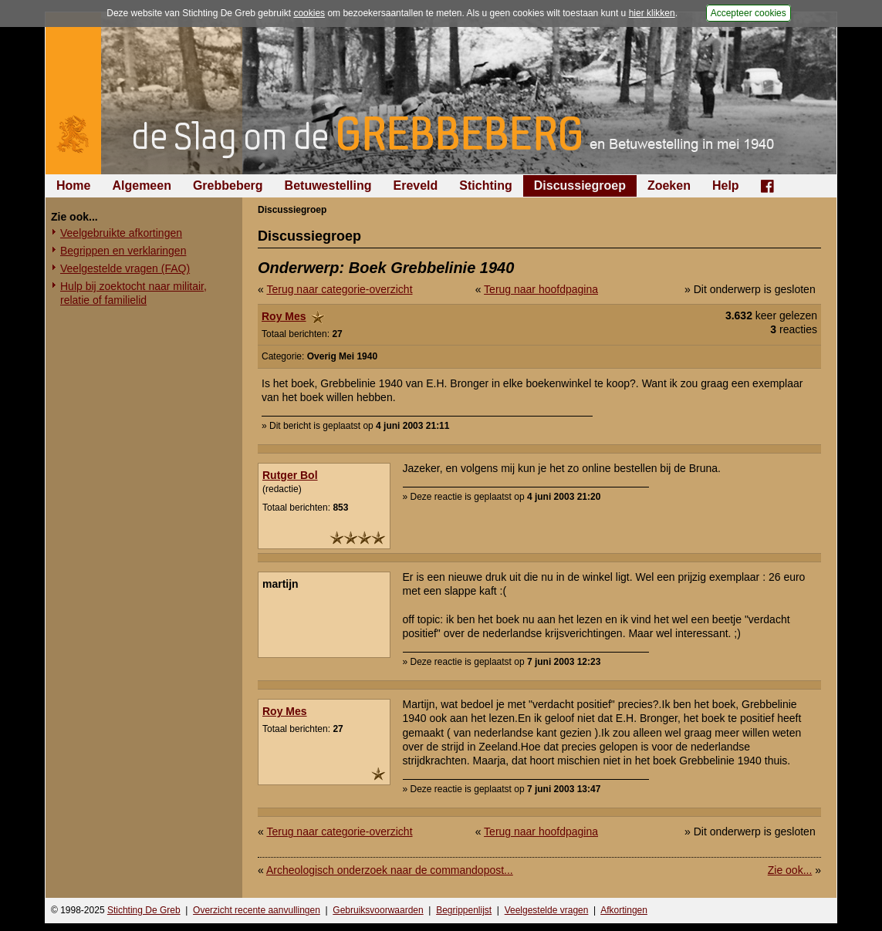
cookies (309, 13)
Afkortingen (623, 910)
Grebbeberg (228, 185)
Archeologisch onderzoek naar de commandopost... (389, 870)
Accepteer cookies (748, 13)
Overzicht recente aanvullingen (256, 910)
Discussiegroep (580, 185)
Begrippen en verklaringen (123, 251)
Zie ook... (790, 870)
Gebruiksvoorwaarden (378, 910)
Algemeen (141, 185)
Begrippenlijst (464, 910)
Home (73, 185)
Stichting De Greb (144, 910)
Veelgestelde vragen (547, 910)
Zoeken (669, 185)
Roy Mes (284, 316)
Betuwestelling (328, 185)
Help (725, 185)
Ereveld (416, 185)
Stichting (485, 185)
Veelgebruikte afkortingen (121, 233)
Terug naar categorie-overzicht (339, 289)
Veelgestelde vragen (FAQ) (125, 268)
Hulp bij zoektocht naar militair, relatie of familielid (133, 293)
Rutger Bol (290, 475)
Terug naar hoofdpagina (541, 289)
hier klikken (652, 13)
